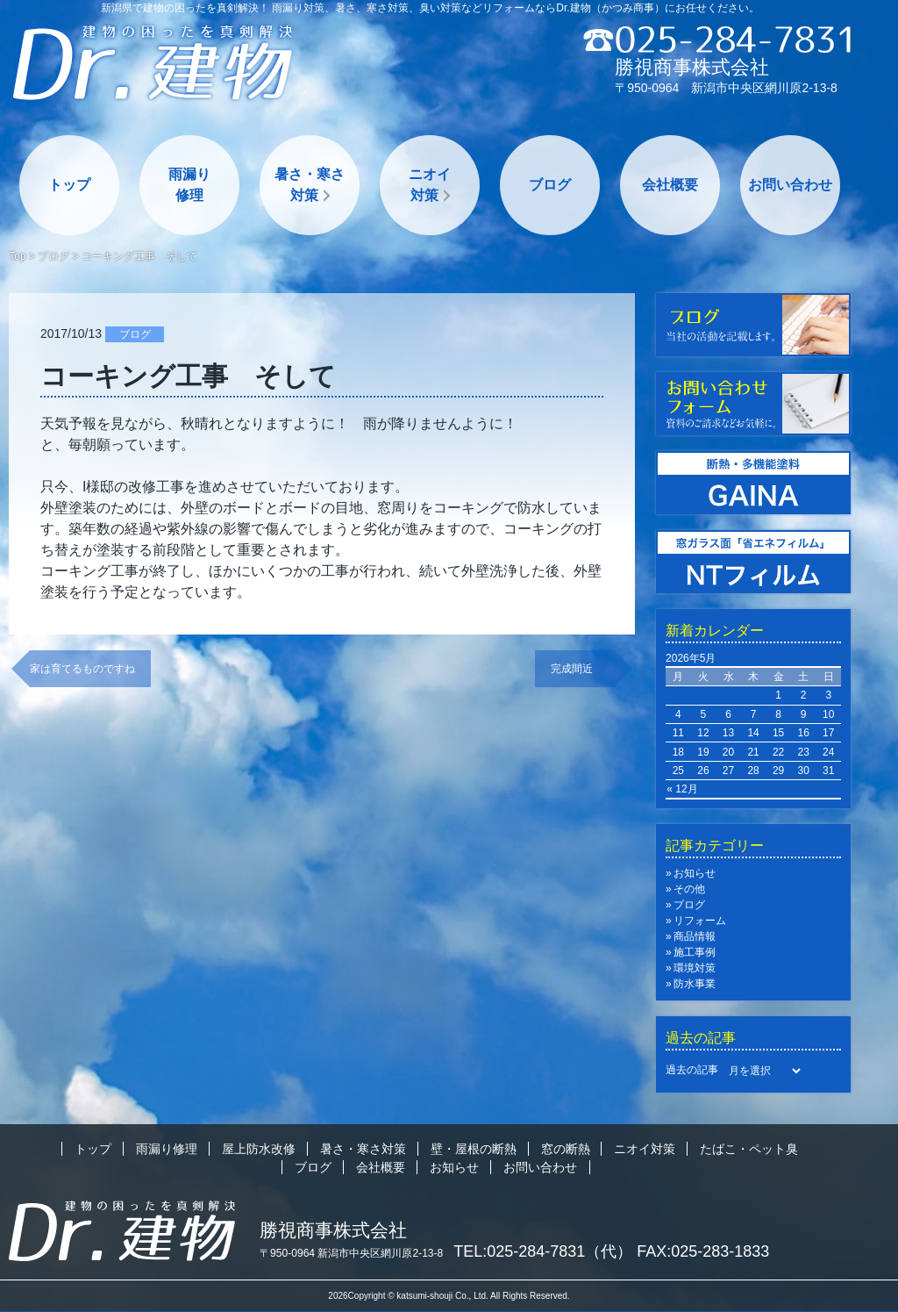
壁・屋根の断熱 (474, 1149)
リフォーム (700, 920)
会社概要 (670, 184)
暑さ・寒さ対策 (309, 185)
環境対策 (695, 968)
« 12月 (681, 789)
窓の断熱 (565, 1149)
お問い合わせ (790, 184)
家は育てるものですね (82, 669)
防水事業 (695, 984)
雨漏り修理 (189, 185)
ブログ (550, 184)
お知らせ (695, 873)
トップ (69, 184)
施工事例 (695, 952)
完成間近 (582, 669)
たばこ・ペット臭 (749, 1149)
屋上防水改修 (259, 1149)
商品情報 (695, 936)
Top (17, 256)
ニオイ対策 (430, 185)
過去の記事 (692, 1070)
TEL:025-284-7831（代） (542, 1251)
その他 (689, 889)
